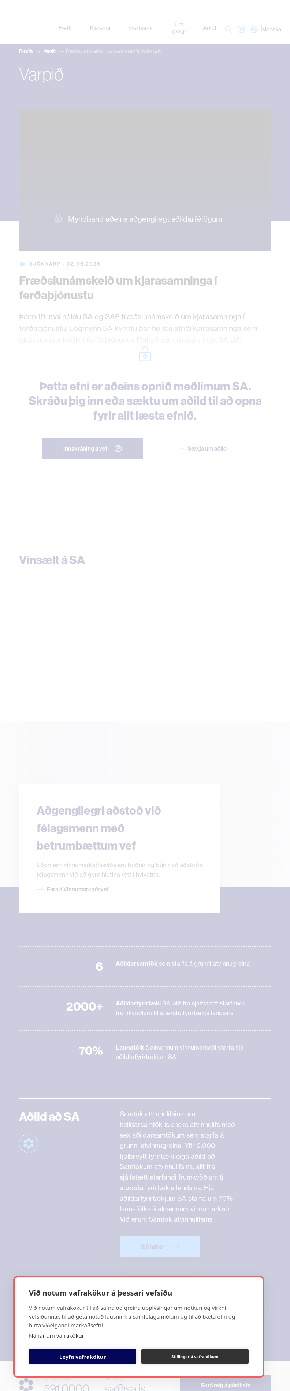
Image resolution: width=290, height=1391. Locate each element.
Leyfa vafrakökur (82, 1356)
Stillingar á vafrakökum (195, 1356)
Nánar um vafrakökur (56, 1335)
